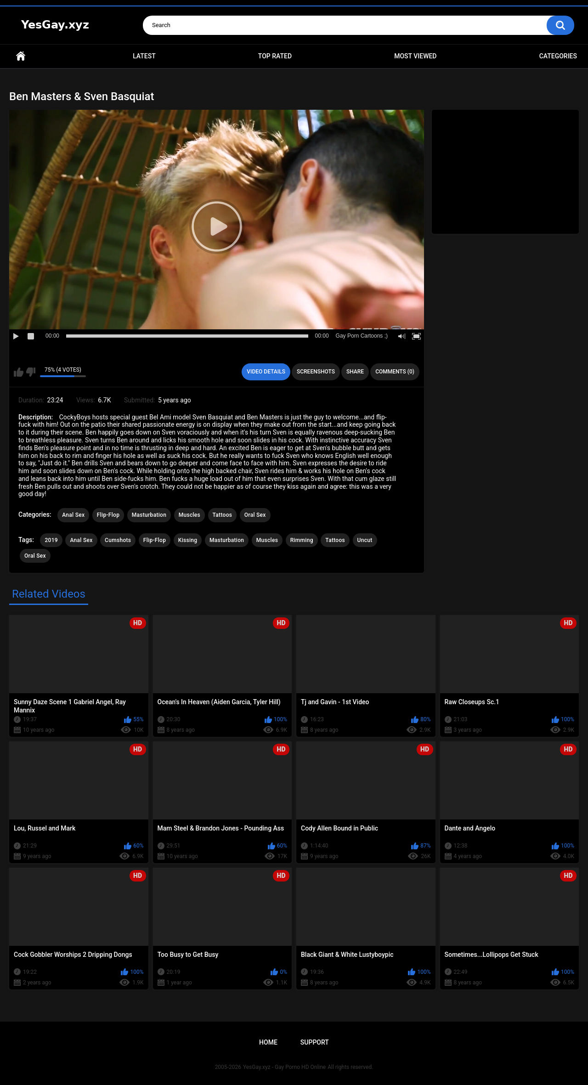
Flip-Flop (108, 515)
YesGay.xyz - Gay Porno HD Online (284, 1067)
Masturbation (149, 515)
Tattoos (222, 515)
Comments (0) (394, 371)
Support (314, 1042)
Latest (144, 56)
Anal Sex (73, 515)
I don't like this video (30, 372)
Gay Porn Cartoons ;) (362, 336)
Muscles (189, 515)
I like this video (18, 372)
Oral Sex (255, 515)
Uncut (365, 540)
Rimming (301, 540)
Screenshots (316, 371)
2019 (51, 540)
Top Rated (275, 56)
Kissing (188, 540)
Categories (558, 56)
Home (20, 56)
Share (355, 371)
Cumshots (118, 540)
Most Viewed (415, 56)
